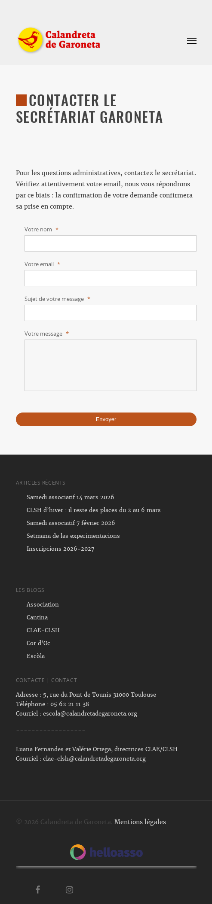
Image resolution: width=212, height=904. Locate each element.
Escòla (36, 656)
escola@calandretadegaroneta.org (90, 713)
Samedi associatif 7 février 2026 (71, 523)
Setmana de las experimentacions (73, 536)
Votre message (47, 333)
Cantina (37, 617)
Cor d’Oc (38, 643)
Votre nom (41, 229)
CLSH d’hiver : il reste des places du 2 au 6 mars (94, 510)
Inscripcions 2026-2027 (60, 548)
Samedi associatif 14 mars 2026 (70, 497)
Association (43, 604)
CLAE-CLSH (43, 630)
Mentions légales (140, 822)
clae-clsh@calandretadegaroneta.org (94, 758)
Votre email (42, 264)
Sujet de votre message (57, 299)
